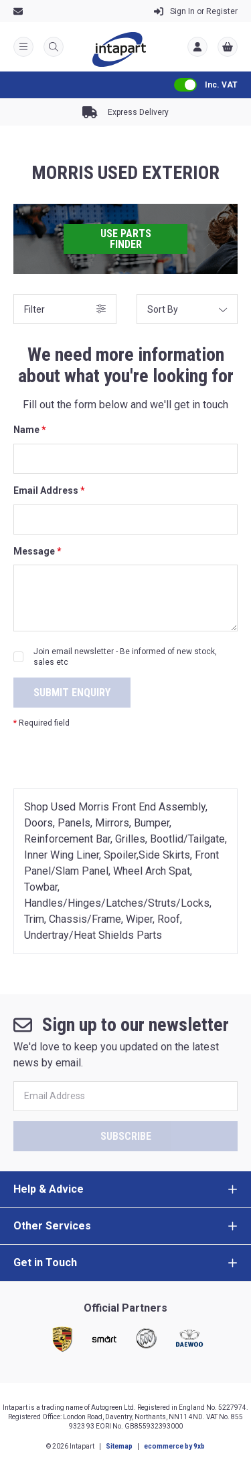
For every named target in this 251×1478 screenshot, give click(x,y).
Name (29, 429)
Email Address (49, 490)
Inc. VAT (221, 85)
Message (37, 551)
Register (196, 11)
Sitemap (119, 1446)
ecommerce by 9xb (174, 1446)
